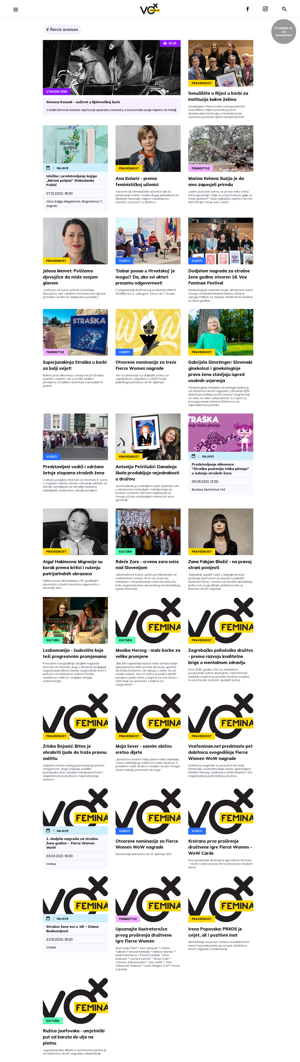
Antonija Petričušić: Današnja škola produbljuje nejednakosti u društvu (147, 473)
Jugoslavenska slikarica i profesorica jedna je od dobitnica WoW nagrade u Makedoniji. (74, 1051)
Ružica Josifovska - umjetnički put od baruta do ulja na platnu (74, 1037)
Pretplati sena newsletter (284, 31)
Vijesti (124, 261)
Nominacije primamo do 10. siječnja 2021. (144, 854)
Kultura (125, 552)
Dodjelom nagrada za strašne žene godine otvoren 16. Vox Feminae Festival (219, 277)
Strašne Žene (56, 92)
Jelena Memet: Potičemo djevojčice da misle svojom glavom (70, 277)
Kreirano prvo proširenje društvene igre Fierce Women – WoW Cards (220, 847)
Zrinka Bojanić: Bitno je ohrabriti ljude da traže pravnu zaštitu (75, 752)
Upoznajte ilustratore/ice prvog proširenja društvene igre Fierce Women (144, 935)
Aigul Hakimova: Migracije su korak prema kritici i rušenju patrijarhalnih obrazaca (73, 568)
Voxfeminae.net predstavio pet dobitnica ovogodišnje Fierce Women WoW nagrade (220, 752)
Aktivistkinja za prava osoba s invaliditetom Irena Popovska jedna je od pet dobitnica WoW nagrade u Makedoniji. (218, 945)
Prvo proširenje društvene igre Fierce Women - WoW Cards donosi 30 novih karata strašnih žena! (220, 863)
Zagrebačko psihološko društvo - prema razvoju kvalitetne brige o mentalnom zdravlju (220, 656)
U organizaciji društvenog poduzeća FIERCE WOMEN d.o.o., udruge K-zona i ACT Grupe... (146, 291)
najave (62, 168)
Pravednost (202, 83)
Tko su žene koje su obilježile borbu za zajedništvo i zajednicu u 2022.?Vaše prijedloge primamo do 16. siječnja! (142, 378)
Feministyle (201, 168)
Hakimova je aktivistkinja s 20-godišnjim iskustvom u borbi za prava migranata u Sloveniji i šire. (71, 584)
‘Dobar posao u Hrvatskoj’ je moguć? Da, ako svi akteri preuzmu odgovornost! (145, 277)
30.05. (170, 43)
